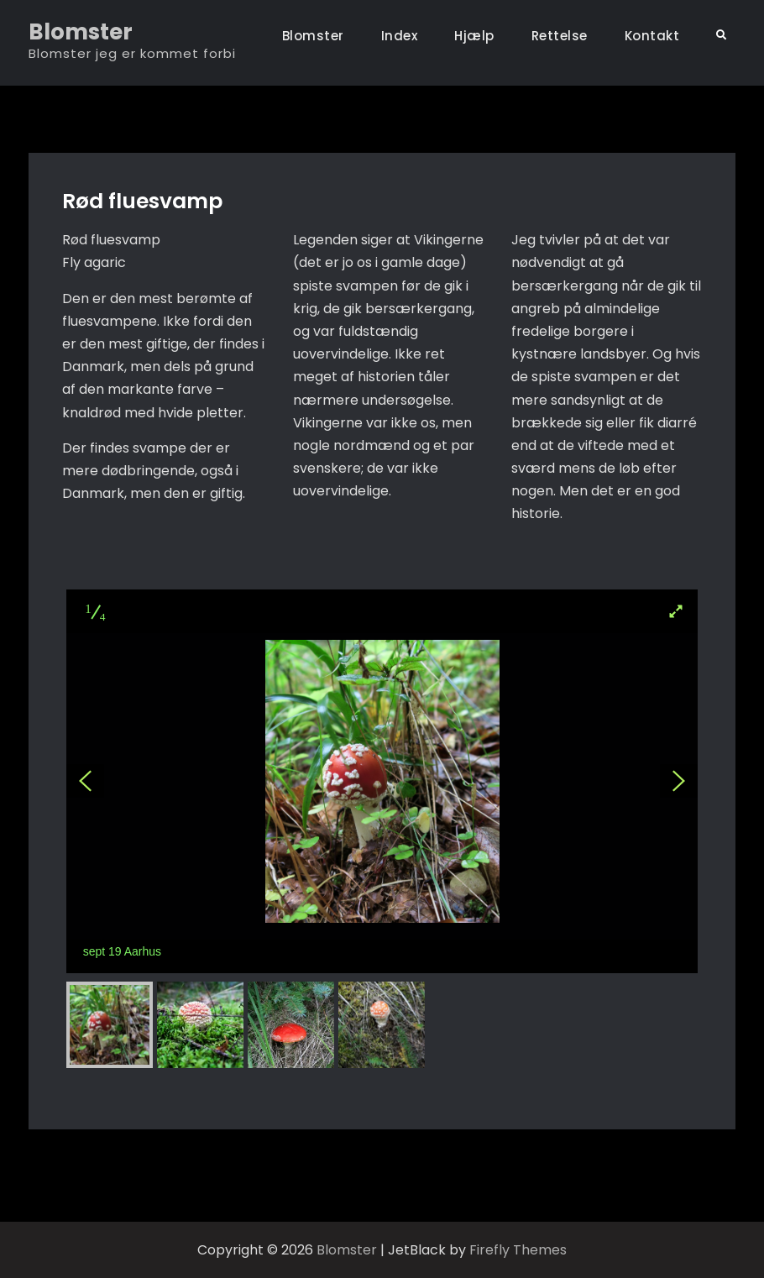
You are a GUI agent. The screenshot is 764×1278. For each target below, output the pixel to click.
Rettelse (559, 36)
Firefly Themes (518, 1250)
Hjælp (474, 36)
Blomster (81, 32)
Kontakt (652, 36)
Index (399, 36)
